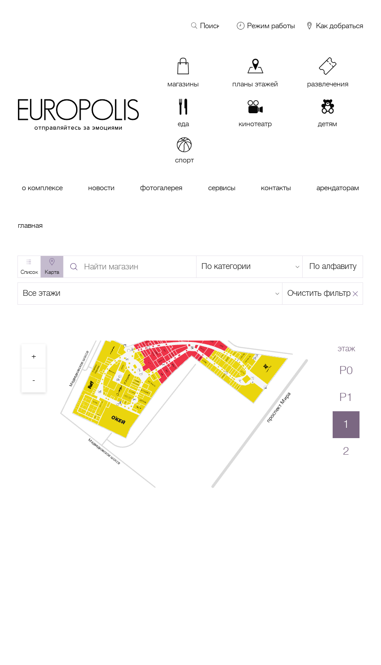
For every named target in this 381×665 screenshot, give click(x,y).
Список (29, 272)
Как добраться (334, 26)
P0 (346, 370)
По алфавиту (332, 266)
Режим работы (271, 26)
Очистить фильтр (319, 293)
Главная (30, 226)
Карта (52, 272)
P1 (346, 397)
